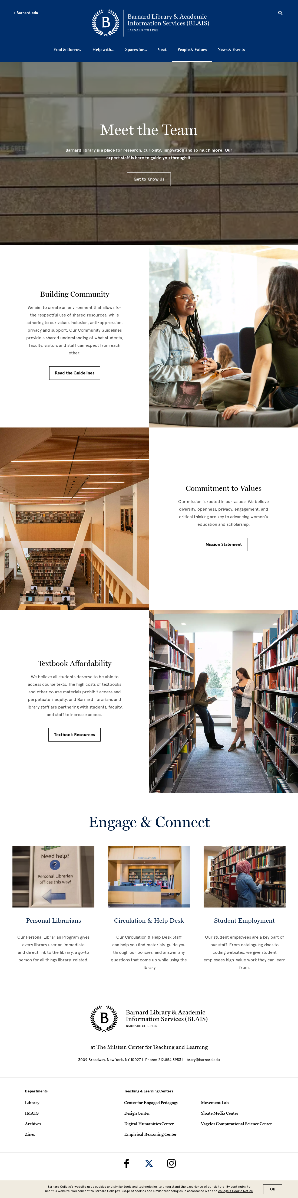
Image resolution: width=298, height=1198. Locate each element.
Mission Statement (224, 544)
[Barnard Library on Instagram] (171, 1163)
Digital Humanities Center (149, 1123)
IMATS (32, 1113)
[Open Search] (280, 14)
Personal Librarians (53, 920)
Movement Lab (215, 1102)
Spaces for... (136, 49)
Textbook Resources (74, 734)
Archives (33, 1123)
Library (32, 1102)
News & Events (231, 49)
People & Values (192, 49)
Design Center (137, 1113)
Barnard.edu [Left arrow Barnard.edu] (26, 13)
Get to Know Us (149, 179)
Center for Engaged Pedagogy (151, 1102)
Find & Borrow (67, 49)
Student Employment (244, 920)
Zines (30, 1134)
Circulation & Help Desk (149, 920)
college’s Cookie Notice (235, 1191)
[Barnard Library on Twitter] (149, 1163)
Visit (162, 49)
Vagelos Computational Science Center (236, 1123)
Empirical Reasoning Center (150, 1134)
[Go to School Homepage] (150, 23)
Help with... (103, 49)
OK (272, 1189)
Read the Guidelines (74, 373)
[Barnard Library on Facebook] (126, 1163)
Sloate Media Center (220, 1113)
